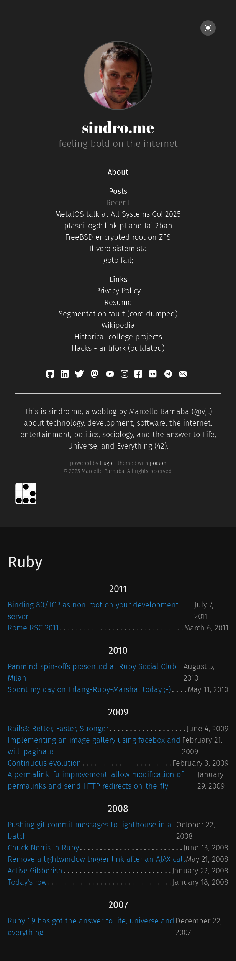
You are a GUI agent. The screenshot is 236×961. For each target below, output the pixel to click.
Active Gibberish (35, 870)
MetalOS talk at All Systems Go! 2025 (118, 214)
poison (158, 463)
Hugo (106, 463)
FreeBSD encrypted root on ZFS (118, 237)
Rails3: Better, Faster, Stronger (58, 728)
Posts (118, 191)
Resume (118, 302)
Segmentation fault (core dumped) (118, 313)
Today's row (27, 882)
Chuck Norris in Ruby (43, 847)
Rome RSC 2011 (33, 627)
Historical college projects (118, 336)
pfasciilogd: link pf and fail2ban (118, 225)
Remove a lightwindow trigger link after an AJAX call (96, 859)
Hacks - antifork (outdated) (118, 348)
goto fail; (118, 260)
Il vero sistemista (118, 248)
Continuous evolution (44, 763)
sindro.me (118, 127)
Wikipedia (118, 325)
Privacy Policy (118, 290)
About (118, 172)
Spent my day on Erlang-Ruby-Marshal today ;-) (89, 689)
